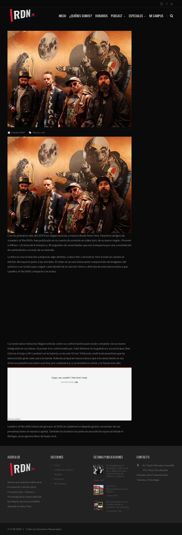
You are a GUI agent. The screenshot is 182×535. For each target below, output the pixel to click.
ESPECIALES (137, 15)
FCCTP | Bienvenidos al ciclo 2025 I (117, 489)
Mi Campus (156, 15)
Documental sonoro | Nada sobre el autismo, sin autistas (117, 504)
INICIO (62, 15)
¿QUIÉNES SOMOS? (80, 15)
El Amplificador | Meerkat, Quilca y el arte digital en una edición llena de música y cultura (117, 471)
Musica (36, 132)
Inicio (57, 465)
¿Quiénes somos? (64, 469)
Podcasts (59, 478)
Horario (58, 474)
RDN (10, 529)
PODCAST (118, 15)
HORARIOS (101, 15)
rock (43, 132)
